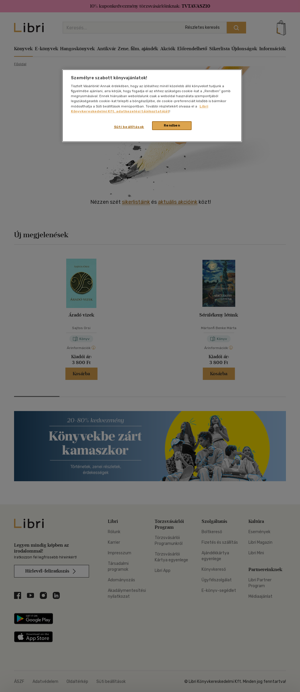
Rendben (172, 125)
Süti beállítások (129, 127)
